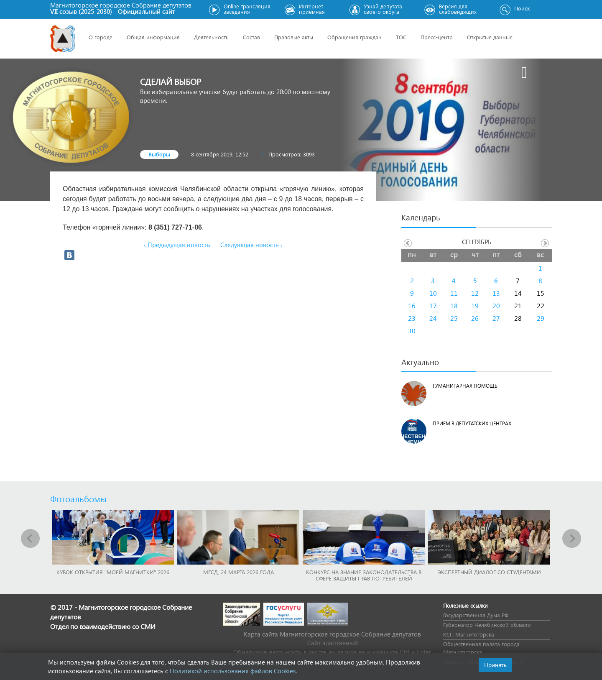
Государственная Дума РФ (475, 615)
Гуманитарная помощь (465, 386)
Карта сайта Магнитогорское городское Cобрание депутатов (332, 634)
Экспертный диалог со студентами (489, 572)
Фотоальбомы (78, 498)
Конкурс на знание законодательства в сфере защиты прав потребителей (363, 575)
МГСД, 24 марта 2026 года (238, 572)
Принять (495, 665)
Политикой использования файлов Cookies (233, 671)
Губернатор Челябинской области (487, 624)
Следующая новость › (251, 244)
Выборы (159, 154)
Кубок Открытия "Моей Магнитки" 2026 (112, 572)
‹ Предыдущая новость (177, 244)
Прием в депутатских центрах (472, 423)
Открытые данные (490, 37)
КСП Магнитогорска (468, 634)
